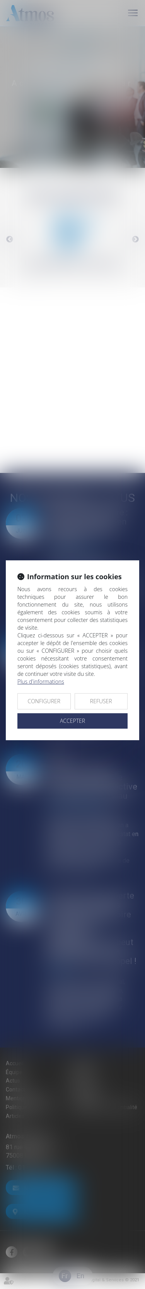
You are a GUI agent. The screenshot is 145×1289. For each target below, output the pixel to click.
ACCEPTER (72, 720)
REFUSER (101, 701)
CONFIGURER (43, 701)
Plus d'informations (40, 681)
